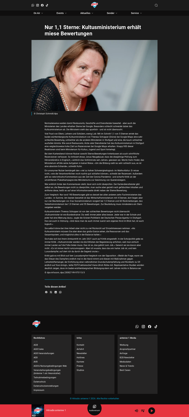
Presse (80, 366)
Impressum (39, 390)
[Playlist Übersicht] (143, 411)
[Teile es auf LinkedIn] (55, 292)
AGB (36, 345)
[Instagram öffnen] (37, 5)
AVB (36, 361)
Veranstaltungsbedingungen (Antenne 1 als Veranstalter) (47, 372)
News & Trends (127, 366)
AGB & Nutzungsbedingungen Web (50, 366)
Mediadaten (125, 361)
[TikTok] (156, 326)
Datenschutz (40, 381)
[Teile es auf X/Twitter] (50, 292)
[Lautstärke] (136, 411)
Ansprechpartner (128, 349)
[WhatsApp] (137, 326)
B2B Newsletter (127, 357)
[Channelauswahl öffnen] (156, 5)
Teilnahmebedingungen (45, 377)
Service (137, 13)
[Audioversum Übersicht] (94, 408)
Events (62, 13)
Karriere (80, 361)
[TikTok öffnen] (47, 5)
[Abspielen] (151, 410)
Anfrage (123, 353)
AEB (36, 357)
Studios (80, 370)
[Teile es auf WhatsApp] (60, 292)
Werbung (124, 345)
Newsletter (82, 353)
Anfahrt (80, 349)
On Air (39, 13)
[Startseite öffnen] (94, 5)
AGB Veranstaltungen (44, 353)
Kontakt (80, 345)
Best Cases (125, 370)
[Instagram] (143, 326)
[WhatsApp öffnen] (33, 5)
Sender (112, 13)
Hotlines (81, 357)
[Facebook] (149, 326)
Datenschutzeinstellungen (46, 386)
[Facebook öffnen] (42, 5)
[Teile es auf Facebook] (46, 292)
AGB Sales (39, 349)
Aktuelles (87, 13)
